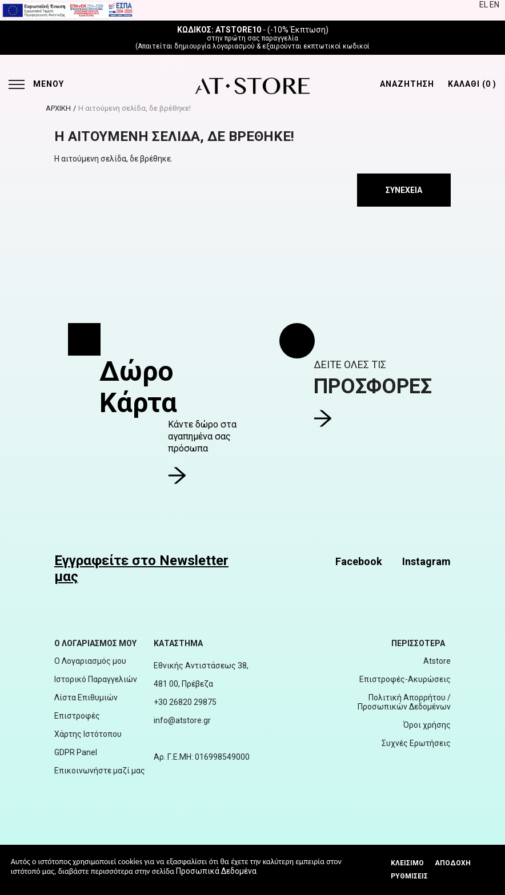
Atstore (437, 661)
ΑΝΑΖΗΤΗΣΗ (407, 83)
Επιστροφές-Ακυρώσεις (405, 679)
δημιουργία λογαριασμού (214, 46)
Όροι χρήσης (427, 724)
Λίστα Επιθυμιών (86, 697)
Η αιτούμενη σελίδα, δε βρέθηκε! (134, 108)
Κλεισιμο (407, 863)
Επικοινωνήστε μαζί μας (99, 770)
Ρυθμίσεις (409, 876)
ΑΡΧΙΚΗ (58, 108)
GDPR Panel (75, 752)
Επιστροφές (77, 715)
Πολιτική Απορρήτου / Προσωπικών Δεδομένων (404, 702)
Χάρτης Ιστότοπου (88, 734)
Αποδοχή (453, 863)
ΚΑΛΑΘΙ (472, 83)
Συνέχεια (404, 190)
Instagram (426, 561)
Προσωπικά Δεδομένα (216, 871)
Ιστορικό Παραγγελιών (95, 679)
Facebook (358, 561)
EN (494, 4)
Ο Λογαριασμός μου (90, 661)
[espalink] (67, 9)
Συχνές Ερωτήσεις (416, 743)
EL (484, 4)
